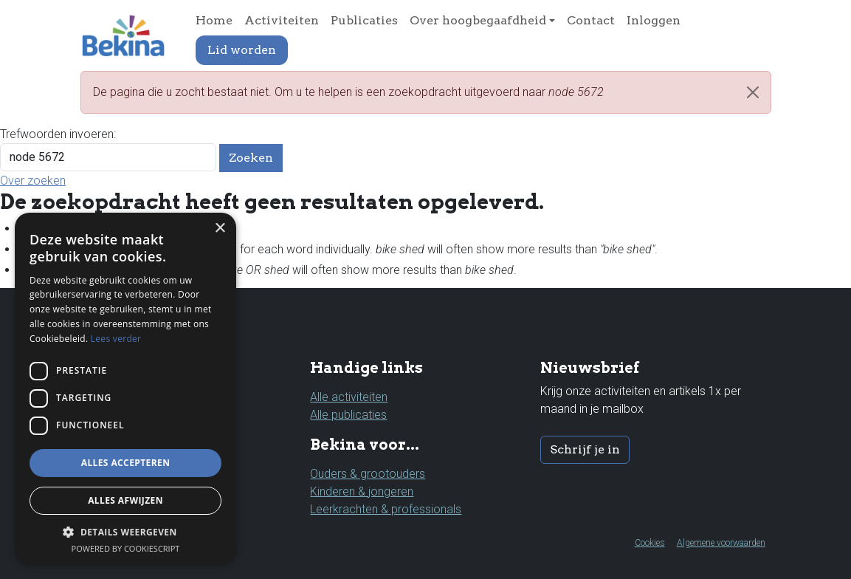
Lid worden (241, 50)
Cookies (650, 543)
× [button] (219, 228)
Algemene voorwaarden (721, 543)
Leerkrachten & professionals (385, 509)
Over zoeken (33, 181)
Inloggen (654, 20)
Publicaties (364, 20)
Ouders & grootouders (367, 474)
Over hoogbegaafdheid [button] (478, 20)
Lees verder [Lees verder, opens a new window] (116, 338)
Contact (591, 20)
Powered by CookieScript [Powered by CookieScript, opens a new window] (126, 548)
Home (214, 20)
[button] (125, 531)
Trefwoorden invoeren (57, 134)
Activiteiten (281, 20)
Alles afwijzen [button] (125, 500)
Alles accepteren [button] (125, 462)
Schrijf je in (585, 449)
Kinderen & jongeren (361, 491)
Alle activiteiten (348, 397)
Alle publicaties (348, 415)
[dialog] (125, 388)
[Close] (753, 92)
